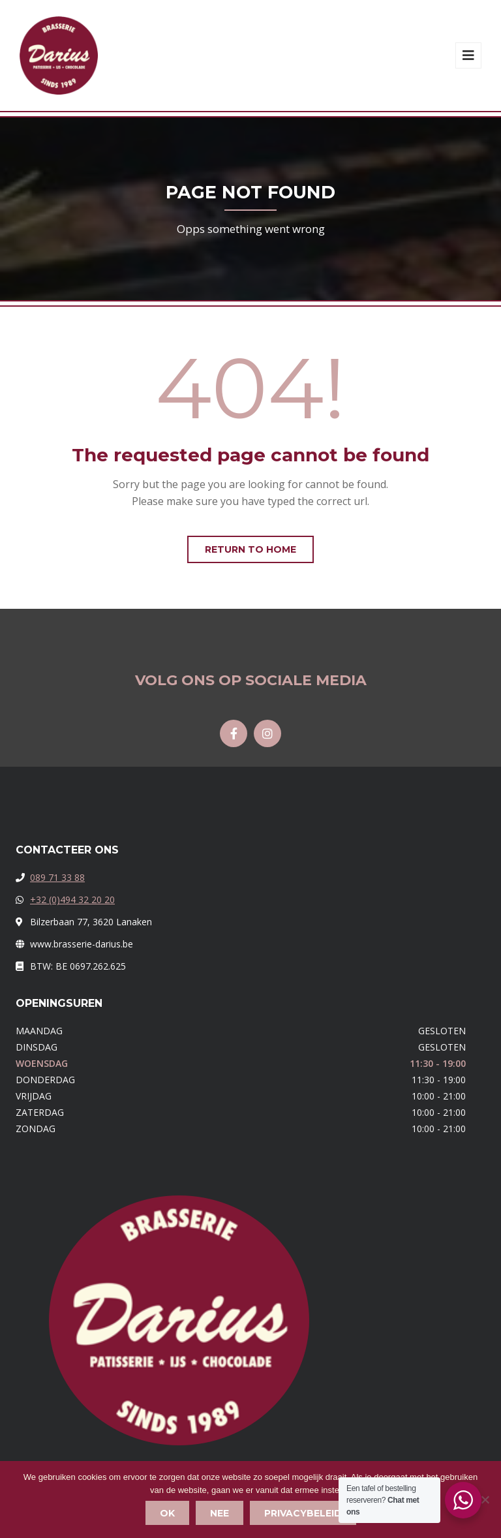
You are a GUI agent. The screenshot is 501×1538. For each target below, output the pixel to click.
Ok (167, 1513)
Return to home (250, 549)
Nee (219, 1513)
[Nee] (484, 1499)
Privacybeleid (303, 1513)
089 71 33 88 (57, 877)
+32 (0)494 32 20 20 (72, 899)
